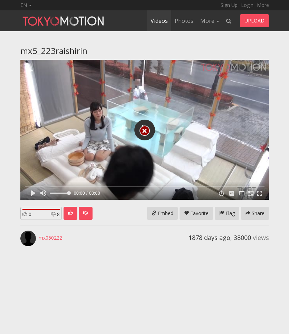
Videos (159, 21)
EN (26, 5)
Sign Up (229, 5)
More (263, 5)
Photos (184, 21)
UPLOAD (254, 20)
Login (247, 5)
